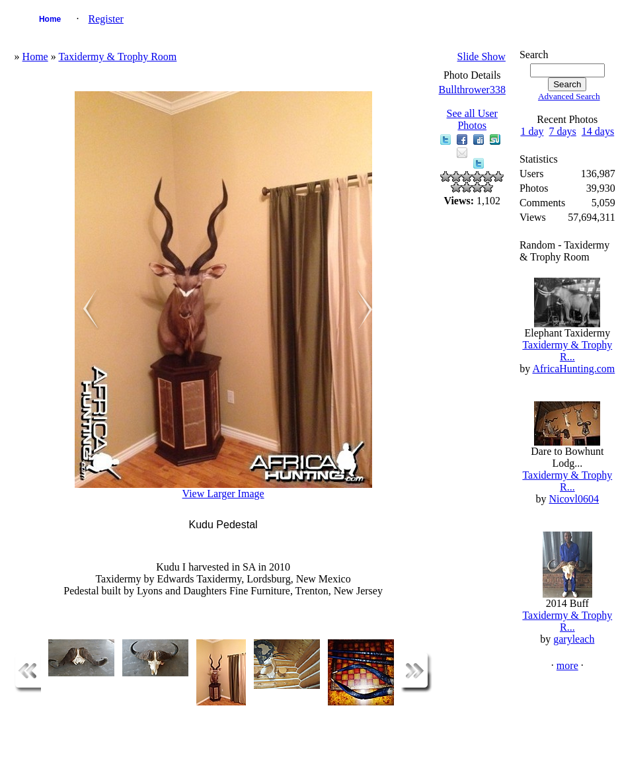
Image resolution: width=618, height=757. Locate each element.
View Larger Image (223, 493)
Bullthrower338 (472, 89)
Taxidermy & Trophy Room (117, 56)
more (567, 665)
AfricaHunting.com (573, 368)
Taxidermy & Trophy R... (567, 350)
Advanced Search (569, 96)
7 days (562, 131)
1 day (531, 131)
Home (50, 19)
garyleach (573, 639)
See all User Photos (472, 119)
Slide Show (481, 56)
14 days (598, 131)
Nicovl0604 (574, 498)
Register (106, 18)
